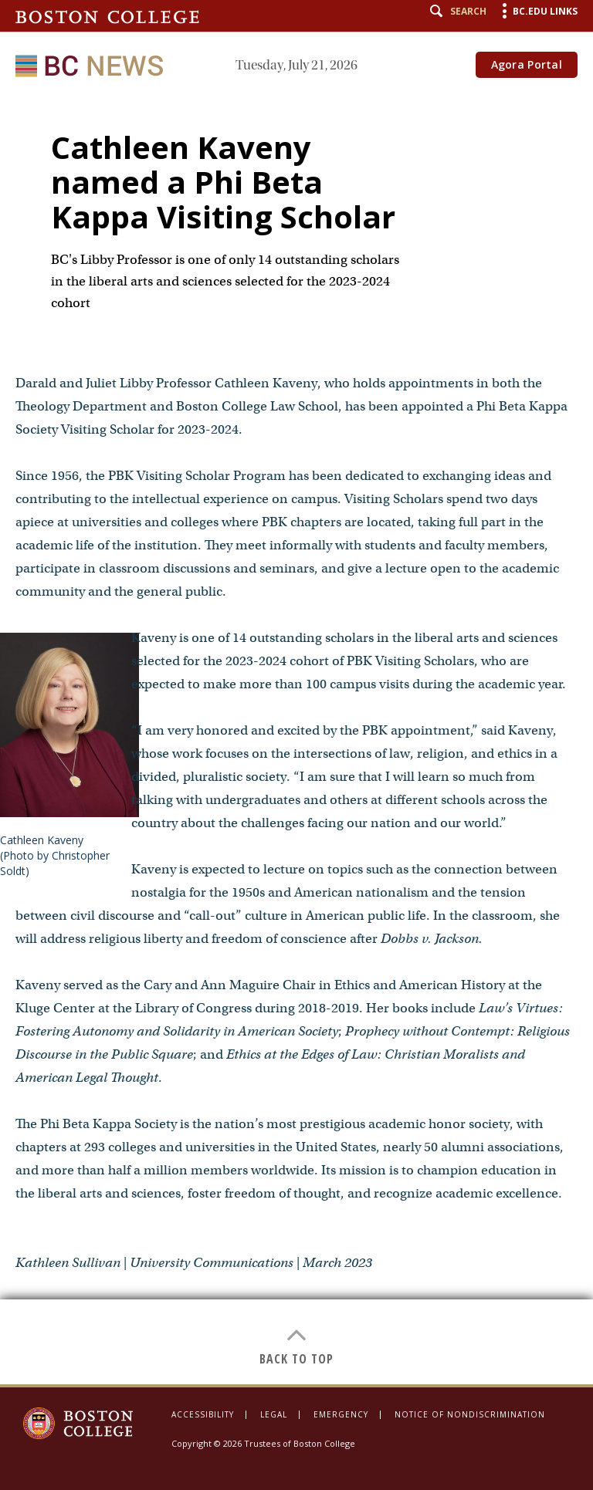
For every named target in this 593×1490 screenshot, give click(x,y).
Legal (273, 1414)
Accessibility (202, 1414)
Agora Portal (526, 64)
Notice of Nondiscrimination (470, 1414)
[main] (296, 739)
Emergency (340, 1414)
